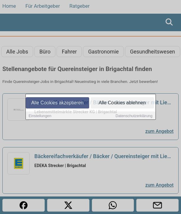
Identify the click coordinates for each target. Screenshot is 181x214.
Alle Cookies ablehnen (122, 103)
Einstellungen (40, 116)
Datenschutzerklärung (134, 116)
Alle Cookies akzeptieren (57, 103)
